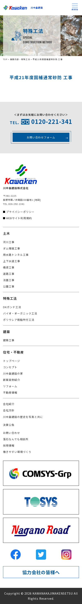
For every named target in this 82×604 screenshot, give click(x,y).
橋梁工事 (8, 267)
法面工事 (8, 280)
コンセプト (10, 367)
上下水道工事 (11, 261)
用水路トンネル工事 (16, 255)
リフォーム (10, 386)
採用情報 (8, 445)
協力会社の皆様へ (41, 572)
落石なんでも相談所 (15, 439)
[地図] (37, 199)
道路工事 (8, 274)
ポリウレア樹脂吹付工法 (18, 320)
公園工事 (8, 286)
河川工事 (8, 242)
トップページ (11, 361)
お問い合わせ (11, 433)
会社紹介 (8, 404)
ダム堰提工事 (11, 248)
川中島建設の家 (13, 373)
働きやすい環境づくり (17, 452)
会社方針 (8, 410)
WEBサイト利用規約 (19, 218)
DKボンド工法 (12, 307)
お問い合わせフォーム (41, 137)
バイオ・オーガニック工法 (20, 313)
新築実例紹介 (11, 380)
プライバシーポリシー (20, 212)
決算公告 (8, 425)
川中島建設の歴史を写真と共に (23, 417)
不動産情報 (10, 392)
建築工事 (8, 340)
